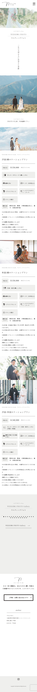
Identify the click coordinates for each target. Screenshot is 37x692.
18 (12, 544)
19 (14, 544)
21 (18, 544)
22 (20, 544)
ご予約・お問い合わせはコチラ (18, 598)
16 (33, 543)
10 (21, 543)
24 (24, 544)
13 (27, 543)
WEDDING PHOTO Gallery (16, 552)
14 (29, 543)
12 (25, 543)
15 (31, 543)
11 (23, 543)
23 (22, 544)
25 (26, 544)
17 (10, 544)
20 (16, 544)
